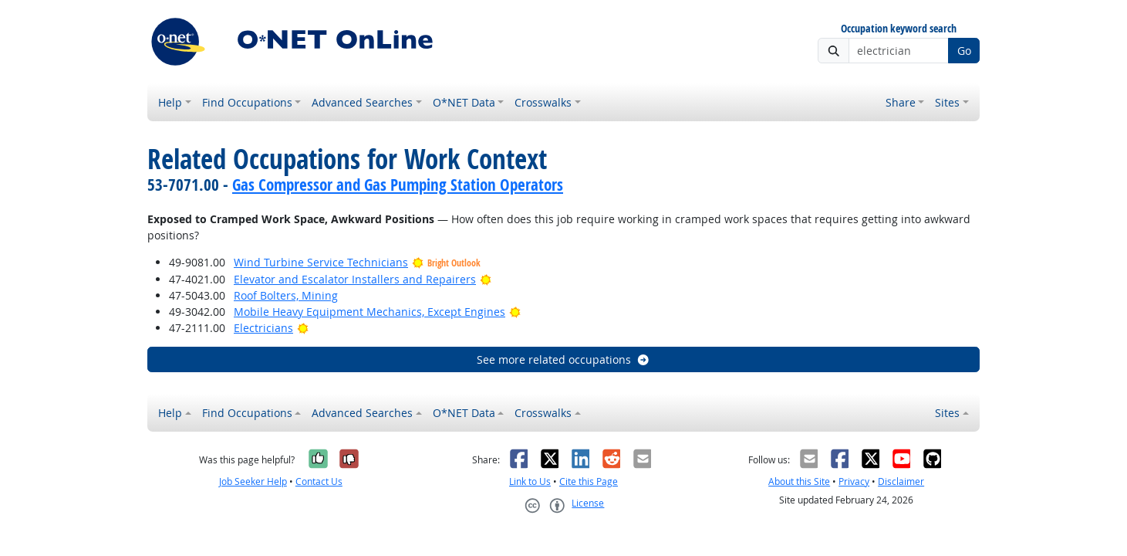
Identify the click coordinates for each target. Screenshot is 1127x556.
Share (901, 102)
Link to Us (530, 481)
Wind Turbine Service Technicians (321, 262)
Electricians (263, 327)
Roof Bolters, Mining (286, 295)
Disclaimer (901, 481)
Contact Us (318, 481)
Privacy (854, 481)
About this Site (799, 481)
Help (170, 102)
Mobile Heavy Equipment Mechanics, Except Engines (369, 311)
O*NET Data (464, 102)
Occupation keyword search (899, 29)
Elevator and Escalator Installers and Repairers (355, 279)
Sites (947, 102)
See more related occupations (563, 359)
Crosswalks (543, 102)
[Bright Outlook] (485, 279)
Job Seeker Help (253, 481)
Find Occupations (247, 102)
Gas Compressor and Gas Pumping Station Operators (397, 184)
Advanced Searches (362, 102)
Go (964, 50)
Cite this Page (588, 481)
